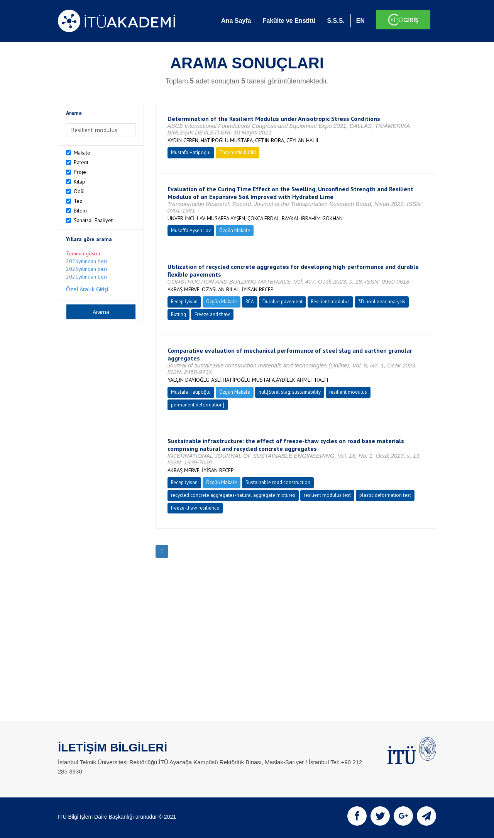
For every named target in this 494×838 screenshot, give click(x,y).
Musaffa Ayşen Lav (191, 230)
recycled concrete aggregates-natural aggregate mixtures (233, 495)
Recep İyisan (184, 301)
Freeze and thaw (212, 314)
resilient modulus (348, 392)
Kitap (79, 181)
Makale (82, 152)
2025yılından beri (86, 268)
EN (360, 20)
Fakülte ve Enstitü (288, 20)
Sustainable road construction (277, 482)
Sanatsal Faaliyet (93, 220)
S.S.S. (335, 20)
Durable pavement (282, 301)
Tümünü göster (83, 253)
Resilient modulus (330, 301)
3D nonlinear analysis (381, 301)
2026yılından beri (86, 261)
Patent (81, 162)
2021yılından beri (86, 276)
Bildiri (80, 210)
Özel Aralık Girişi (87, 289)
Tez (78, 200)
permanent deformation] (197, 404)
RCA (249, 301)
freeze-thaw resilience (195, 508)
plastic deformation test (385, 495)
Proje (80, 171)
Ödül (79, 191)
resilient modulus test (327, 495)
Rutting (178, 314)
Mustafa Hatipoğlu (191, 152)
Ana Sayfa (236, 20)
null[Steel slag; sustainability (290, 392)
